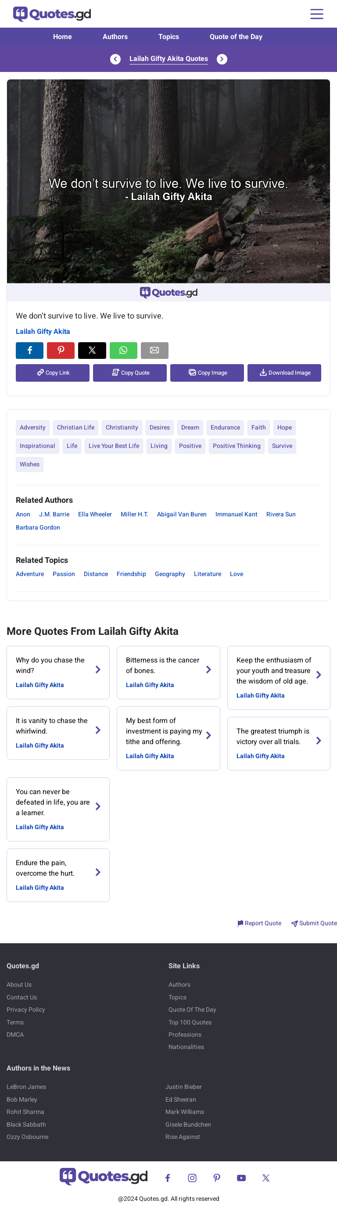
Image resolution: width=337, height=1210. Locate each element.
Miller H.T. (134, 514)
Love (236, 574)
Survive (282, 446)
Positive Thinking (237, 446)
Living (159, 446)
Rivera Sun (281, 514)
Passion (64, 574)
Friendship (131, 574)
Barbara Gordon (38, 527)
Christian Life (75, 427)
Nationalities (186, 1047)
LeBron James (26, 1087)
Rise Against (182, 1137)
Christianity (122, 427)
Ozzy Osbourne (27, 1137)
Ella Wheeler (95, 514)
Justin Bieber (183, 1087)
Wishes (29, 464)
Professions (184, 1034)
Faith (258, 427)
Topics (168, 37)
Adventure (30, 574)
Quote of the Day (236, 37)
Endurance (225, 427)
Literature (207, 574)
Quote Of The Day (192, 1009)
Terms (15, 1022)
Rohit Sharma (25, 1112)
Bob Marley (22, 1099)
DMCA (15, 1034)
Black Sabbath (26, 1124)
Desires (160, 427)
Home (62, 37)
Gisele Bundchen (188, 1124)
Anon (23, 514)
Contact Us (22, 997)
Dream (190, 427)
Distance (96, 574)
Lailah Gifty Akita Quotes (168, 59)
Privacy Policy (26, 1009)
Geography (170, 574)
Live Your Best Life (114, 446)
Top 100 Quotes (190, 1022)
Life (72, 446)
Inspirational (37, 446)
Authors (115, 37)
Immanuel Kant (236, 514)
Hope (284, 427)
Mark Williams (184, 1112)
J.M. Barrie (54, 514)
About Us (19, 984)
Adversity (33, 427)
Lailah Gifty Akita (43, 331)
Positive (190, 446)
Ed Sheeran (180, 1099)
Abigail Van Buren (182, 514)
